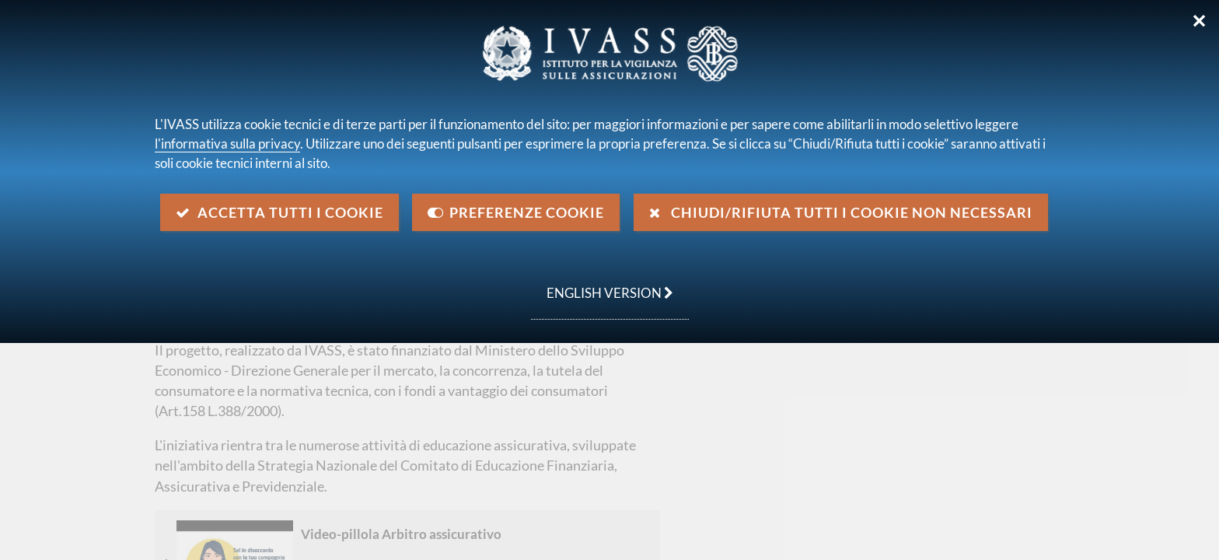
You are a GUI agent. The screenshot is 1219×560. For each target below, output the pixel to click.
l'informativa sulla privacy (227, 143)
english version (602, 284)
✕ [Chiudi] (1199, 21)
